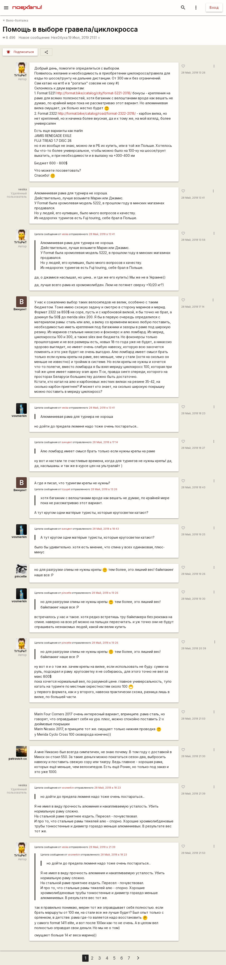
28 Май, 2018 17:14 (192, 306)
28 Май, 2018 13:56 (193, 239)
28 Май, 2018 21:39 (193, 793)
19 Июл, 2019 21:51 (84, 37)
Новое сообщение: (34, 37)
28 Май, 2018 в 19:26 (105, 592)
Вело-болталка (15, 20)
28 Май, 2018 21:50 (193, 853)
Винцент (20, 309)
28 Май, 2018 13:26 (193, 72)
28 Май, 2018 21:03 (193, 718)
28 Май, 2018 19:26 (193, 574)
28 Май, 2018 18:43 (193, 487)
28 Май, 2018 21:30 (193, 756)
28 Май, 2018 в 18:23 (107, 787)
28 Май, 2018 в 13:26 (104, 489)
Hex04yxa (59, 37)
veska (65, 234)
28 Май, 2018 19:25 (193, 534)
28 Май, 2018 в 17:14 (105, 442)
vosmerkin (19, 416)
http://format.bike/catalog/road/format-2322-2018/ (97, 113)
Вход (214, 7)
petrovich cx (18, 758)
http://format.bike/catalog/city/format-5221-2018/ (93, 93)
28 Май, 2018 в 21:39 (102, 847)
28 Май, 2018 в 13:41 (102, 234)
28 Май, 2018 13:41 (193, 197)
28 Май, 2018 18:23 (193, 413)
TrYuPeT (20, 75)
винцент (67, 442)
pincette (21, 576)
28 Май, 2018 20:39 (193, 648)
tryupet (66, 489)
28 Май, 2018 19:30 (193, 598)
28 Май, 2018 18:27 (193, 448)
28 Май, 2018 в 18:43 (105, 528)
